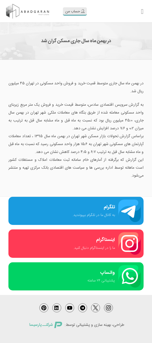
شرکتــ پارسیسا (45, 325)
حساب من (75, 11)
